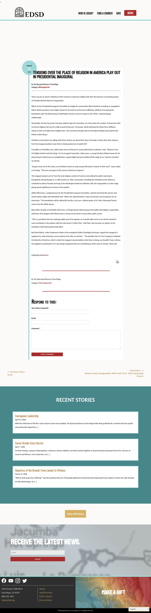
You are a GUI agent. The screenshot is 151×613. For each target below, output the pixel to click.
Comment (35, 328)
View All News (75, 514)
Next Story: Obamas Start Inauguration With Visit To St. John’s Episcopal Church (114, 373)
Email (33, 318)
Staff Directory (45, 592)
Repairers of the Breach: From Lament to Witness (40, 470)
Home (42, 589)
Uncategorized (44, 87)
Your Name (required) (39, 308)
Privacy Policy (45, 600)
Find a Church (45, 596)
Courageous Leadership (26, 416)
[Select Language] (138, 609)
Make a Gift (113, 592)
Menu (130, 13)
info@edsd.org (8, 600)
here (46, 255)
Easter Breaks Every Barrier (29, 443)
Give (118, 13)
